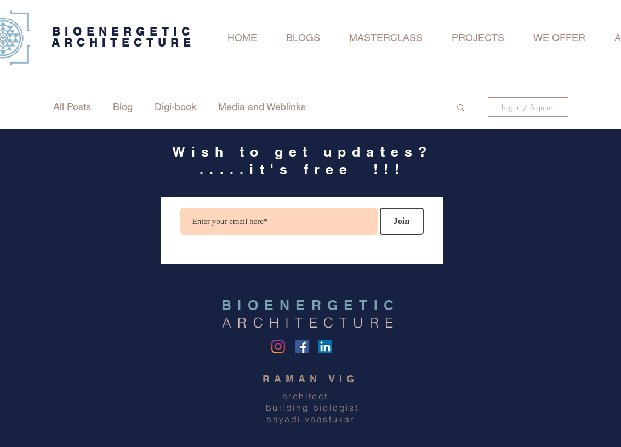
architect (310, 396)
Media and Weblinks (262, 106)
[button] (460, 108)
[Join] (402, 221)
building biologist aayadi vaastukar (311, 413)
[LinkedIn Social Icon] (325, 346)
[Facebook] (302, 346)
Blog (123, 106)
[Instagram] (278, 346)
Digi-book (175, 106)
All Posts (72, 106)
